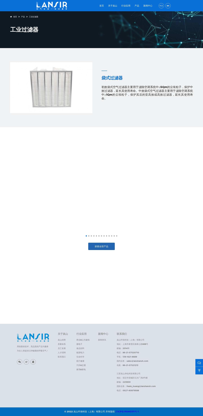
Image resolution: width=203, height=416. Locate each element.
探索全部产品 (101, 246)
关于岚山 (112, 5)
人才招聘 (62, 352)
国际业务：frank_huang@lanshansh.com (136, 386)
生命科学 (80, 357)
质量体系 (62, 344)
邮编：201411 (123, 348)
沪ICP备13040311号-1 (127, 411)
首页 (101, 5)
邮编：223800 (124, 382)
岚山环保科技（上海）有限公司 (130, 340)
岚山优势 (62, 340)
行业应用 (125, 5)
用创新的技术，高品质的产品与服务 (32, 346)
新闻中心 (147, 5)
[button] (86, 235)
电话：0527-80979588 (128, 390)
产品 (137, 5)
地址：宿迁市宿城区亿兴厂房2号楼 (132, 378)
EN (168, 6)
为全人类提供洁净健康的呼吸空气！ (32, 350)
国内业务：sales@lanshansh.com (132, 361)
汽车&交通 (81, 365)
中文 (161, 6)
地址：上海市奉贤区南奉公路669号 (132, 344)
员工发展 (62, 348)
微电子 (79, 344)
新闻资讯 (102, 340)
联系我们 (62, 357)
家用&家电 (81, 369)
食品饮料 (80, 348)
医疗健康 (80, 361)
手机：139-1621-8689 (127, 357)
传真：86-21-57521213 (127, 365)
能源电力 (80, 352)
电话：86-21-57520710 (128, 352)
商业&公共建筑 (83, 340)
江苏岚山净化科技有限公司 (128, 373)
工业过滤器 (33, 17)
